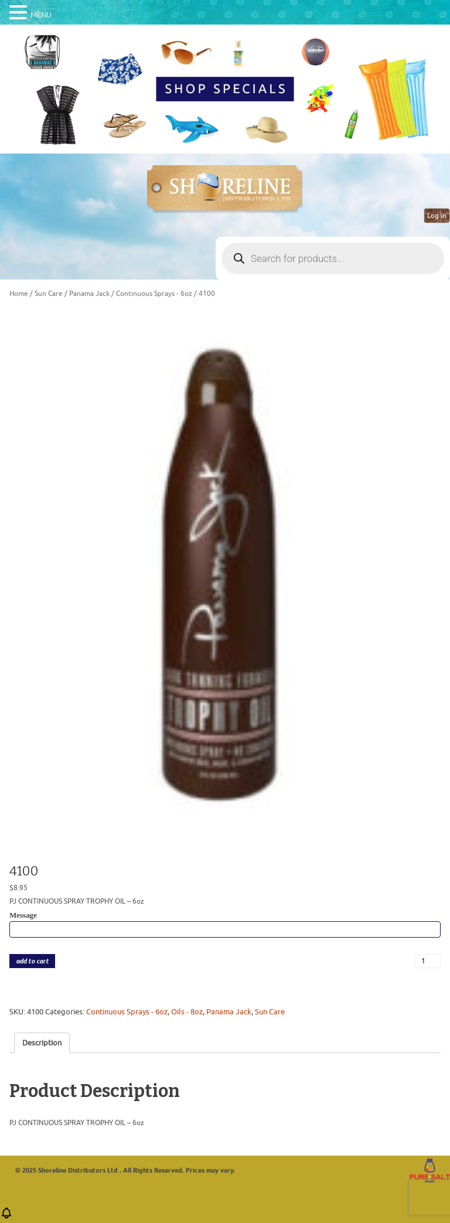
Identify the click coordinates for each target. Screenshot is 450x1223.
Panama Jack (89, 293)
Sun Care (49, 293)
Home (18, 293)
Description (42, 1043)
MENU (41, 15)
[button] (6, 1217)
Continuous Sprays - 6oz (154, 293)
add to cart (32, 961)
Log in (436, 215)
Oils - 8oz (187, 1012)
